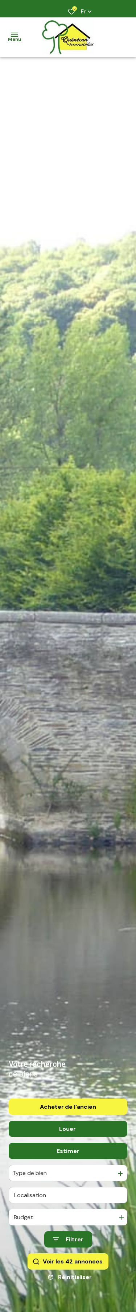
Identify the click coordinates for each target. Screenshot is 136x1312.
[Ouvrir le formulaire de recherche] (68, 1242)
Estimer (68, 1154)
